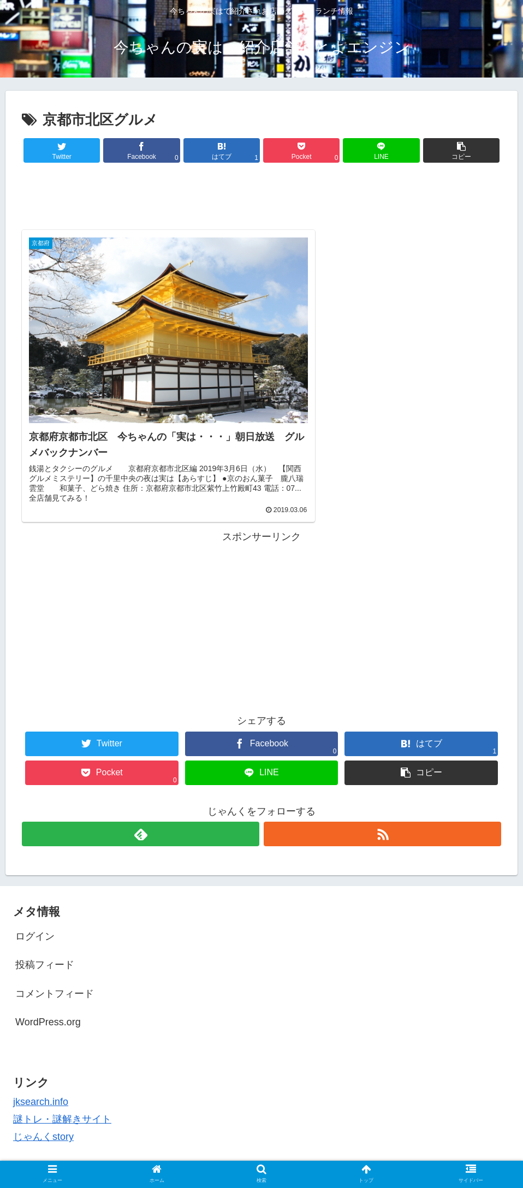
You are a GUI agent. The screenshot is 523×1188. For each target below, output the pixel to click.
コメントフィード (54, 958)
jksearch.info (40, 1065)
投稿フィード (44, 929)
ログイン (35, 900)
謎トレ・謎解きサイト (62, 1083)
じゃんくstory (43, 1101)
